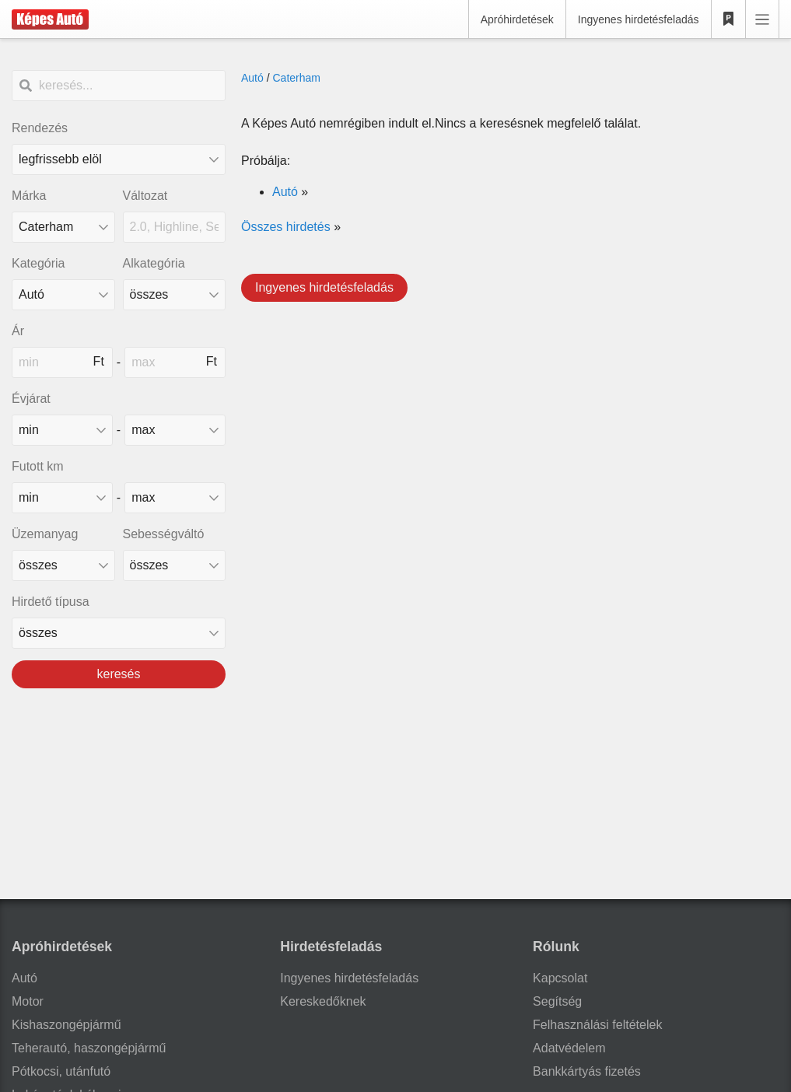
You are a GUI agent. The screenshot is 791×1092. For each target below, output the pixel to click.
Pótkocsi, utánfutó (61, 1071)
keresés (118, 674)
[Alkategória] (174, 294)
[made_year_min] (62, 430)
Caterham (296, 78)
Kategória (38, 263)
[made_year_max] (175, 430)
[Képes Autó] (50, 19)
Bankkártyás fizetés (587, 1071)
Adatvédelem (569, 1048)
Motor (28, 1001)
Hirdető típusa (50, 601)
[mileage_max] (175, 497)
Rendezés (40, 128)
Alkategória (154, 263)
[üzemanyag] (63, 565)
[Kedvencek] (729, 19)
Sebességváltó (164, 534)
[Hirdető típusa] (119, 633)
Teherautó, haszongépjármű (89, 1048)
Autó (252, 78)
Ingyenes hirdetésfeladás (638, 19)
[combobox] (63, 227)
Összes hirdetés (286, 226)
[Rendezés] (119, 159)
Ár (18, 331)
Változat (145, 195)
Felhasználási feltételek (597, 1024)
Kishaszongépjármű (66, 1024)
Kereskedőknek (323, 1001)
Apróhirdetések (517, 19)
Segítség (557, 1001)
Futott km (38, 466)
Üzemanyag (45, 534)
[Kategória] (63, 294)
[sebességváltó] (174, 565)
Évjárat (31, 398)
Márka (29, 195)
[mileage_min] (62, 497)
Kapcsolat (560, 978)
